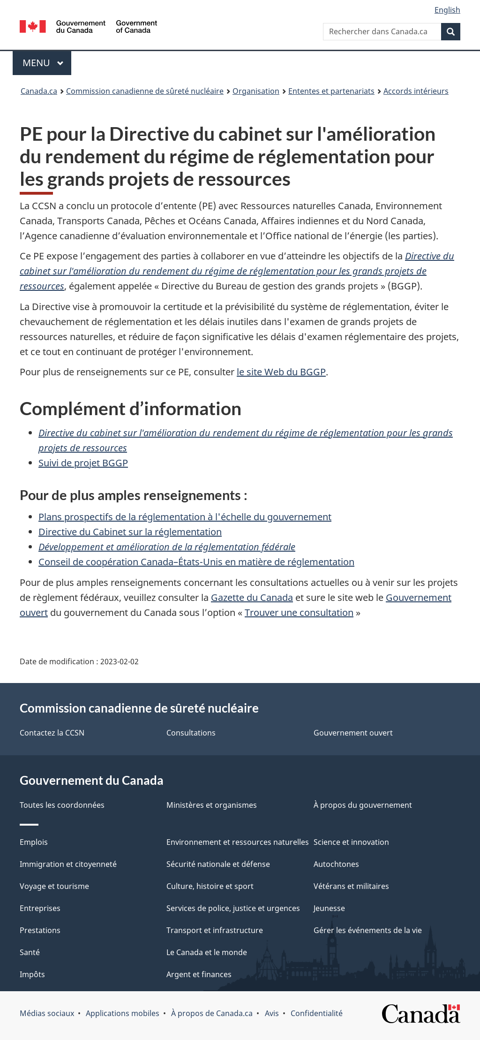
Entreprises (40, 908)
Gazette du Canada (252, 597)
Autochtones (336, 864)
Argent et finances (199, 974)
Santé (30, 952)
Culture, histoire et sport (210, 886)
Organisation (255, 91)
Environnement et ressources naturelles (237, 842)
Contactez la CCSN (52, 733)
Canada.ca (39, 91)
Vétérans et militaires (351, 886)
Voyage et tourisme (54, 886)
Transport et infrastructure (214, 930)
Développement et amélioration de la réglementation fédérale (166, 546)
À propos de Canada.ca (212, 1013)
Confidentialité (317, 1013)
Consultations (191, 733)
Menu (46, 62)
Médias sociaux (47, 1013)
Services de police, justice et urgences (233, 908)
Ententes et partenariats (331, 91)
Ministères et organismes (211, 805)
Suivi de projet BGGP (83, 462)
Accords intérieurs (416, 91)
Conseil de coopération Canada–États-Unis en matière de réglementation (196, 561)
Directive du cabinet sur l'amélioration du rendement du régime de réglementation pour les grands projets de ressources (237, 271)
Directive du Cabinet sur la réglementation (130, 531)
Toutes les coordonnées (62, 805)
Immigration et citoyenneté (68, 864)
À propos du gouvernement (363, 805)
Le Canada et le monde (206, 952)
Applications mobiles (122, 1013)
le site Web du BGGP (281, 371)
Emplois (34, 842)
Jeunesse (329, 908)
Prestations (40, 930)
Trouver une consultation (299, 612)
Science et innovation (351, 842)
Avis (272, 1013)
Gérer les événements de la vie (368, 930)
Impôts (32, 974)
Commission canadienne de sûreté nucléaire (145, 91)
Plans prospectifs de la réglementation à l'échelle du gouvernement (184, 516)
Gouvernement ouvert (353, 733)
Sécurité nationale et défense (218, 864)
